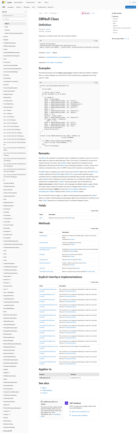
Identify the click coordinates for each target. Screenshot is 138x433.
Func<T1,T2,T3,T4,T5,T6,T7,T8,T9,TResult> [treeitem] (15, 139)
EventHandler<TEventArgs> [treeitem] (11, 81)
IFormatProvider (90, 271)
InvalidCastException (70, 291)
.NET (46, 13)
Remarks (115, 21)
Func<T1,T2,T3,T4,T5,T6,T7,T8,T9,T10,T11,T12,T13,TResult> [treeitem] (15, 160)
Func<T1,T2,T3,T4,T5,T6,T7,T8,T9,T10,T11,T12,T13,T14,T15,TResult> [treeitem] (15, 170)
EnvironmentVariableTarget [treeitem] (11, 72)
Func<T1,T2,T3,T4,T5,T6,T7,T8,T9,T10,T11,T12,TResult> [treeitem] (15, 154)
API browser (53, 13)
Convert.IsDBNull (73, 189)
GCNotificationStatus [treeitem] (9, 186)
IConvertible (50, 62)
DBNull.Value (94, 172)
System (48, 29)
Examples (115, 19)
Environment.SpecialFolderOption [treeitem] (13, 68)
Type (68, 254)
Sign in (134, 2)
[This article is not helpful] (128, 39)
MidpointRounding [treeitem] (9, 321)
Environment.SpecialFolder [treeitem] (11, 65)
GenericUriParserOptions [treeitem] (10, 193)
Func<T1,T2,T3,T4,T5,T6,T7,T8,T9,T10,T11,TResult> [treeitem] (14, 149)
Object (48, 52)
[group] (69, 45)
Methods (115, 25)
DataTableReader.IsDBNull (46, 191)
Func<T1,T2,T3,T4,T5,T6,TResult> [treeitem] (12, 129)
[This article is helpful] (126, 39)
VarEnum (45, 393)
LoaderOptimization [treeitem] (9, 299)
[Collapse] (25, 11)
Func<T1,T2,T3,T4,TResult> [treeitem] (11, 123)
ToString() (42, 268)
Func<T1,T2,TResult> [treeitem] (9, 117)
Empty (77, 268)
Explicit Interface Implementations (122, 28)
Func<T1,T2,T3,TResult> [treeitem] (10, 120)
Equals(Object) (43, 235)
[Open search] (129, 2)
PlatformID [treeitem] (6, 405)
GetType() (42, 254)
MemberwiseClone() (45, 263)
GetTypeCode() (43, 259)
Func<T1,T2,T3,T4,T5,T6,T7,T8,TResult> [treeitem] (14, 136)
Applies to (115, 30)
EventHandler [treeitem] (7, 78)
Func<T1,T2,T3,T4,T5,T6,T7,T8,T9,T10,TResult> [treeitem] (15, 143)
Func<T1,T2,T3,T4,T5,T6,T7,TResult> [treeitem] (13, 133)
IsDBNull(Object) (47, 390)
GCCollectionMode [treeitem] (9, 183)
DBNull (43, 158)
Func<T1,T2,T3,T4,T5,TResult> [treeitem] (11, 126)
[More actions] (97, 13)
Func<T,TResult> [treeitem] (8, 113)
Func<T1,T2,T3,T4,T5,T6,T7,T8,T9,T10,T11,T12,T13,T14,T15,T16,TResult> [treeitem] (15, 176)
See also (115, 32)
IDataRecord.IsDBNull (71, 191)
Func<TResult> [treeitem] (8, 110)
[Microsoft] (3, 2)
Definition (115, 16)
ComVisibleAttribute (64, 57)
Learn (40, 13)
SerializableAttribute (51, 57)
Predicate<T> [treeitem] (7, 411)
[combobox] (14, 15)
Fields (114, 23)
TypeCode (69, 259)
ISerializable (58, 62)
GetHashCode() (44, 242)
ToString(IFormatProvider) (46, 271)
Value (41, 218)
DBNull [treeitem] (7, 23)
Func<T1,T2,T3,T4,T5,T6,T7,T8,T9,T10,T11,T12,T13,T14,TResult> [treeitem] (15, 165)
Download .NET (130, 7)
